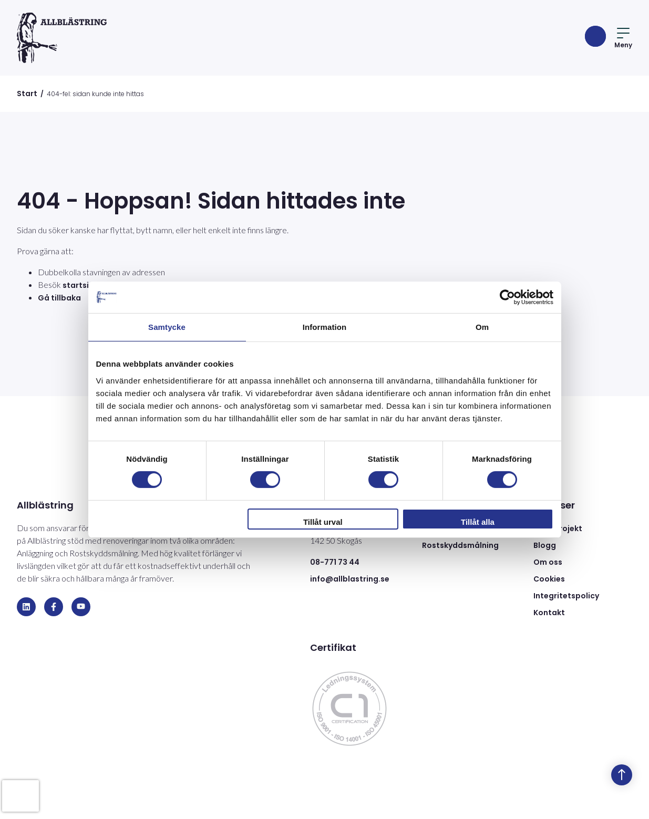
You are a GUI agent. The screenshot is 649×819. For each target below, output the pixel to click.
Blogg (544, 545)
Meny (623, 38)
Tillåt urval (323, 521)
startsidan (83, 285)
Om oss (547, 562)
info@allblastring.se (349, 579)
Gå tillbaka (59, 298)
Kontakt (549, 612)
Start (27, 93)
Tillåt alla (478, 521)
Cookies (549, 579)
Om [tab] (482, 326)
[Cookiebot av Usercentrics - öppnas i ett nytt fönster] (507, 297)
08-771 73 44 (334, 562)
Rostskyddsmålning (460, 545)
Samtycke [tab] (167, 326)
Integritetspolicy (566, 595)
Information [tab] (325, 326)
